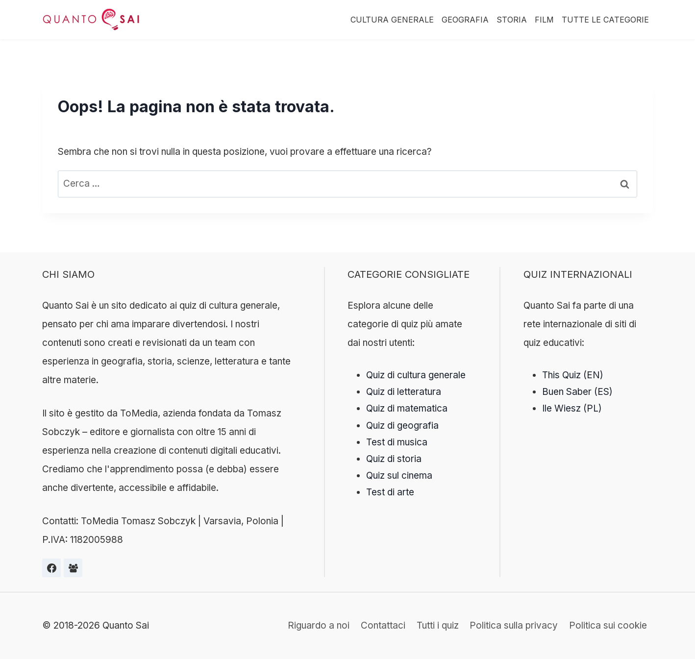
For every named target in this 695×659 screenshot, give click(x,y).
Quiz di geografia (402, 425)
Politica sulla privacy (514, 625)
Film (544, 19)
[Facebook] (51, 568)
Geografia (465, 19)
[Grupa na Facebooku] (73, 568)
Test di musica (396, 442)
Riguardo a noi (318, 625)
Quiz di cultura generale (416, 375)
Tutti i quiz (438, 625)
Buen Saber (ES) (577, 391)
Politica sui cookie (608, 625)
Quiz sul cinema (399, 475)
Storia (511, 19)
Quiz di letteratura (403, 391)
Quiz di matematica (406, 408)
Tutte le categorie (605, 19)
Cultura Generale (392, 19)
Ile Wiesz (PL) (572, 408)
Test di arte (390, 492)
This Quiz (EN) (572, 375)
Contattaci (383, 625)
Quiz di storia (394, 458)
